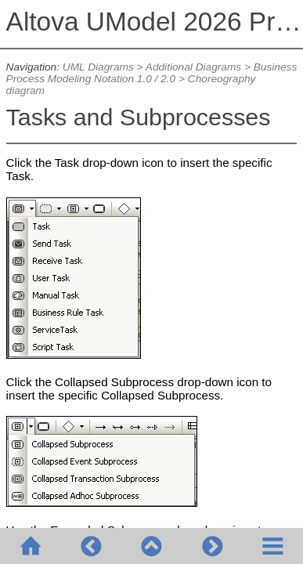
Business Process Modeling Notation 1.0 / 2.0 (152, 73)
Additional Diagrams (193, 67)
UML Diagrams (98, 67)
